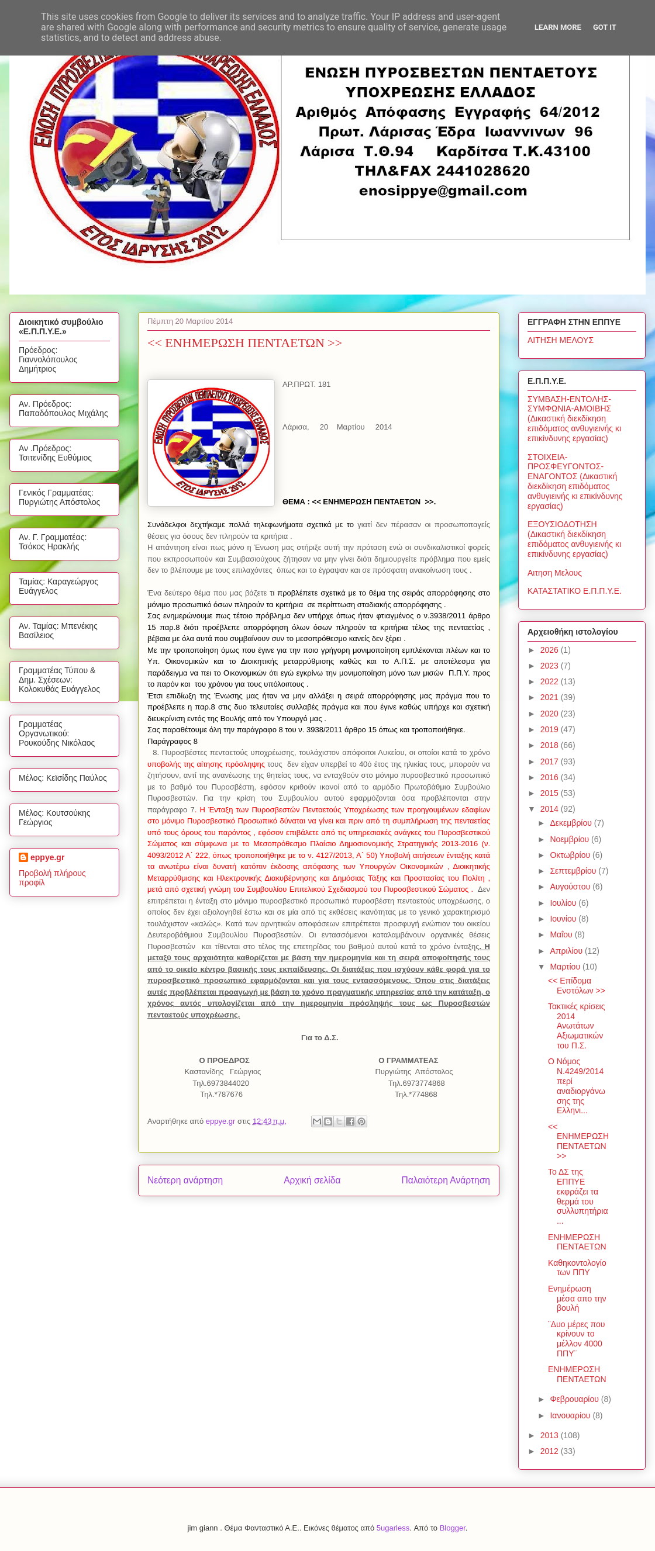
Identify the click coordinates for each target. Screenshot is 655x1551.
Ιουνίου (564, 918)
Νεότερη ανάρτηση (185, 1180)
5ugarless (393, 1528)
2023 (550, 665)
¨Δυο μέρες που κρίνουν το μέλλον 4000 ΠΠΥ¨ (576, 1339)
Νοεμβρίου (570, 839)
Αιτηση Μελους (555, 572)
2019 (550, 729)
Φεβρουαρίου (575, 1399)
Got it (604, 27)
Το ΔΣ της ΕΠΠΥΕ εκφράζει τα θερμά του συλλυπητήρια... (578, 1196)
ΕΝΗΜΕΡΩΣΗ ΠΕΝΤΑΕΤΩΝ (577, 1242)
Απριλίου (567, 950)
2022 (550, 681)
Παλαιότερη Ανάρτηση (445, 1180)
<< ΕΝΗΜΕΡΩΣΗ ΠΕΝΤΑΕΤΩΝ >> (578, 1141)
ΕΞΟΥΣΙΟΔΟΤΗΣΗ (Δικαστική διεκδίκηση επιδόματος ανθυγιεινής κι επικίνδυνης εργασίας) (574, 539)
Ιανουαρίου (571, 1415)
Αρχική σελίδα (312, 1180)
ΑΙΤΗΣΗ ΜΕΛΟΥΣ (561, 340)
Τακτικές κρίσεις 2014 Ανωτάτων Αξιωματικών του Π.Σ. (576, 1026)
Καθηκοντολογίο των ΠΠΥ (577, 1268)
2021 (550, 697)
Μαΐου (562, 934)
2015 (550, 793)
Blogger (453, 1528)
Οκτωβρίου (571, 855)
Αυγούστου (571, 886)
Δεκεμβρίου (572, 823)
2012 (550, 1451)
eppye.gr (47, 857)
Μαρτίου (566, 966)
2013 (550, 1435)
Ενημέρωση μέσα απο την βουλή (577, 1298)
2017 (550, 761)
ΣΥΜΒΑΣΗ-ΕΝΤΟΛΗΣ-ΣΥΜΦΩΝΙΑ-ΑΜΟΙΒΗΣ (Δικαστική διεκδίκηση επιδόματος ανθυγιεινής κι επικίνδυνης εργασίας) (574, 418)
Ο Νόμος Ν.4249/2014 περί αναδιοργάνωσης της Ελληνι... (576, 1086)
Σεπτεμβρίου (574, 870)
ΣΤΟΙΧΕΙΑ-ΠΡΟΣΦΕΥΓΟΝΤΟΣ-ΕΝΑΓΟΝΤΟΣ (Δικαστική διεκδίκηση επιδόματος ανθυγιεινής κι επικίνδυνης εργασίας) (575, 481)
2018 (550, 745)
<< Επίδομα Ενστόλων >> (576, 985)
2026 (550, 650)
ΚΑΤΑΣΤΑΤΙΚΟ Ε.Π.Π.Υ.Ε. (575, 591)
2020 (550, 713)
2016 (550, 777)
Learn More (558, 27)
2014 (550, 808)
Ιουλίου (564, 903)
